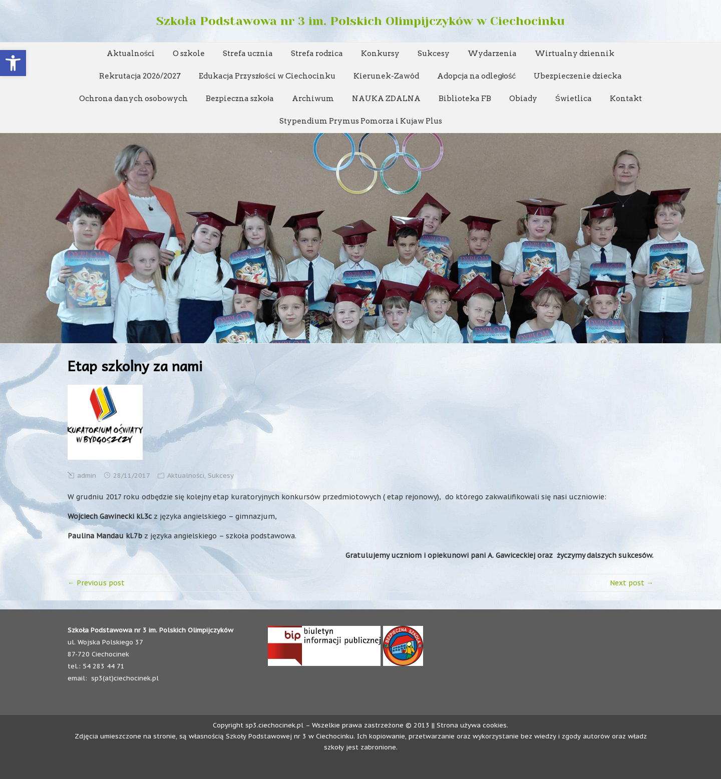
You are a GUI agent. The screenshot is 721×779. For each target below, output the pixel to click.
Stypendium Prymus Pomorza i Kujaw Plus (360, 121)
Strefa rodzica (317, 53)
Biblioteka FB (465, 98)
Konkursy (380, 53)
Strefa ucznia (248, 53)
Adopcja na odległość (476, 76)
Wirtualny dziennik (574, 53)
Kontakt (626, 98)
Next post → (631, 582)
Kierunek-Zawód (386, 76)
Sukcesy (434, 53)
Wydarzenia (492, 53)
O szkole (189, 53)
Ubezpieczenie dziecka (578, 76)
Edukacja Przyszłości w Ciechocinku (267, 76)
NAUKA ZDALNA (386, 98)
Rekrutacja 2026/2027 (140, 76)
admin (86, 475)
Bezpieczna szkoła (239, 98)
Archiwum (313, 98)
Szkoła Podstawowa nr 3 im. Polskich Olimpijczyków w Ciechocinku (360, 21)
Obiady (523, 98)
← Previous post (96, 582)
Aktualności (131, 53)
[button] (13, 63)
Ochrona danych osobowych (133, 98)
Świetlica (573, 98)
